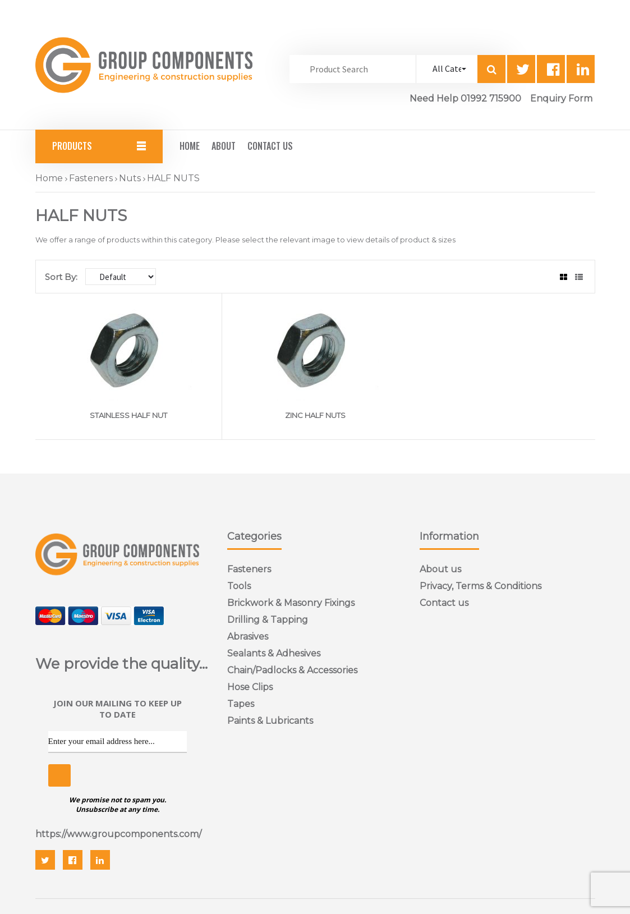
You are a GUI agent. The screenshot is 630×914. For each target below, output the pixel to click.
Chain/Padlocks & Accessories (292, 670)
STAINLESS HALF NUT (128, 415)
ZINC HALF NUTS (315, 415)
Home (190, 146)
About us (440, 569)
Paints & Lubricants (270, 720)
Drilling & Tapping (267, 619)
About (223, 146)
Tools (239, 586)
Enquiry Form (561, 98)
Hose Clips (250, 687)
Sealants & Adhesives (273, 653)
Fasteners (91, 178)
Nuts (130, 178)
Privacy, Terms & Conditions (480, 586)
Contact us (444, 603)
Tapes (240, 704)
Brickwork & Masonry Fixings (291, 603)
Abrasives (247, 636)
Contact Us (270, 146)
